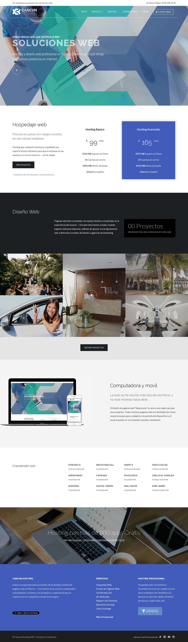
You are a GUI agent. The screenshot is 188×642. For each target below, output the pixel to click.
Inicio (84, 12)
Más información (104, 616)
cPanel (145, 12)
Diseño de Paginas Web (107, 588)
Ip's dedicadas (103, 596)
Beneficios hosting (105, 604)
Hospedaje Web (104, 584)
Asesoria (111, 12)
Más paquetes (23, 165)
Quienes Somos (130, 12)
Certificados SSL (104, 592)
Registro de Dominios (107, 600)
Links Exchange (103, 608)
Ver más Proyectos (94, 347)
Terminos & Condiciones (46, 637)
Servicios (96, 12)
